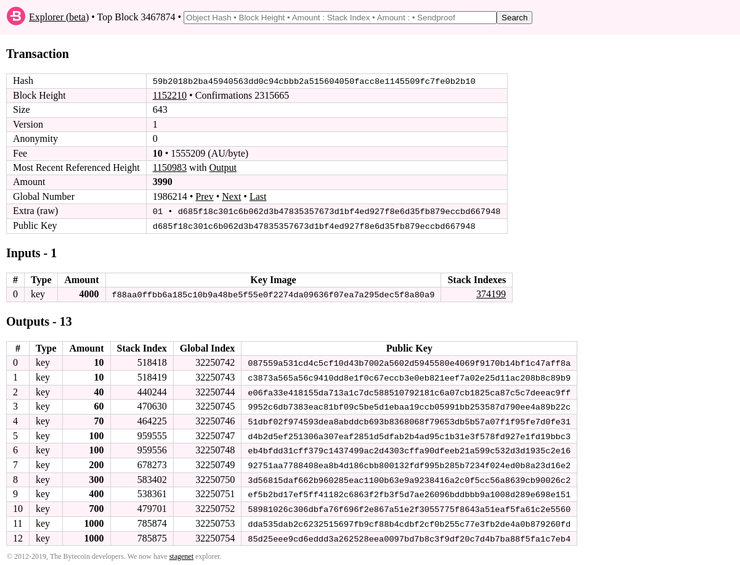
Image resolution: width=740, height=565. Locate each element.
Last (258, 196)
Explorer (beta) (59, 17)
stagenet (181, 553)
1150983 (170, 167)
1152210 (170, 95)
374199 (491, 293)
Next (231, 196)
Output (223, 167)
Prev (204, 196)
